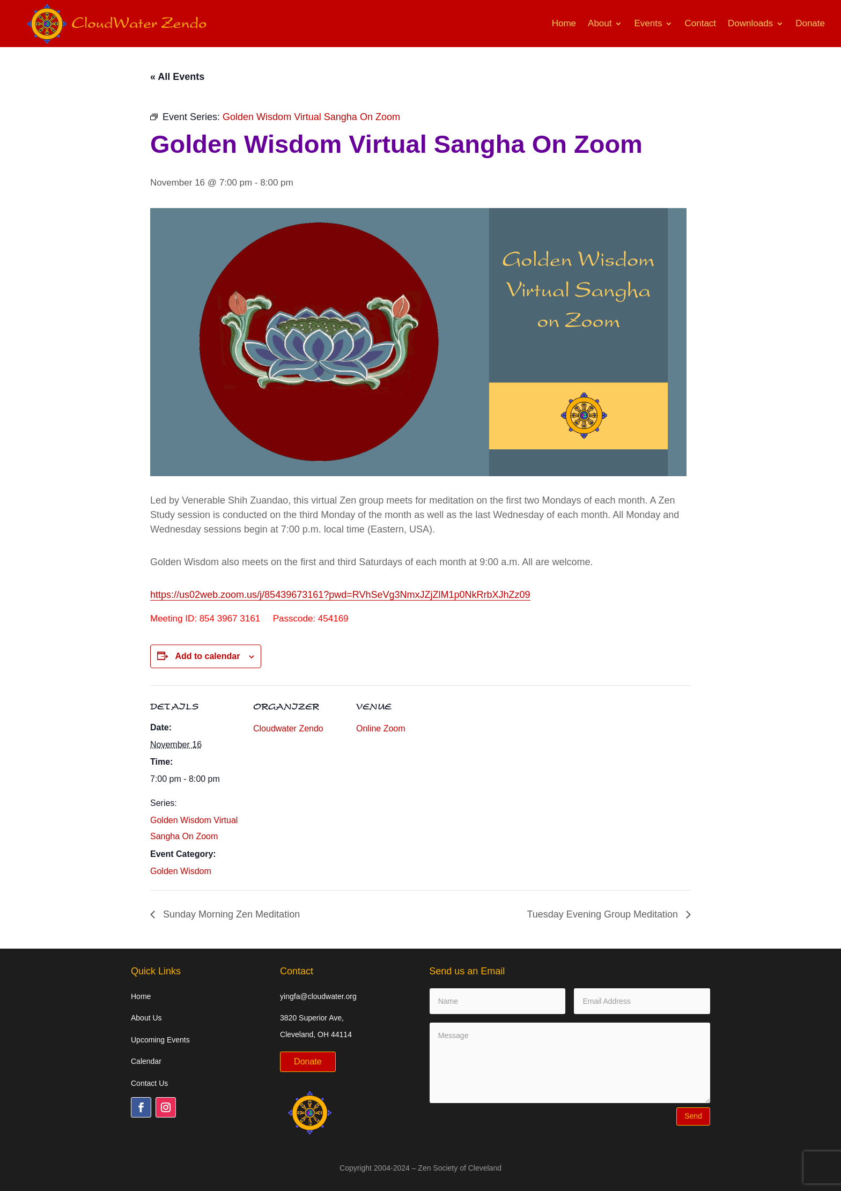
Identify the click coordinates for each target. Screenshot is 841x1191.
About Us (146, 1018)
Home (564, 23)
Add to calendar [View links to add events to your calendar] (207, 656)
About (599, 23)
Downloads (750, 23)
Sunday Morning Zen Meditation (230, 914)
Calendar (146, 1061)
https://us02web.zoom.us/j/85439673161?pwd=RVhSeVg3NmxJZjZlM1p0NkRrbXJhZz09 (340, 594)
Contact (700, 23)
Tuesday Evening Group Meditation (604, 914)
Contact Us (149, 1083)
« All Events (177, 76)
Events (648, 23)
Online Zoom (380, 728)
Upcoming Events (160, 1039)
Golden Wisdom (180, 871)
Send (693, 1116)
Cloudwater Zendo (288, 728)
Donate (810, 23)
